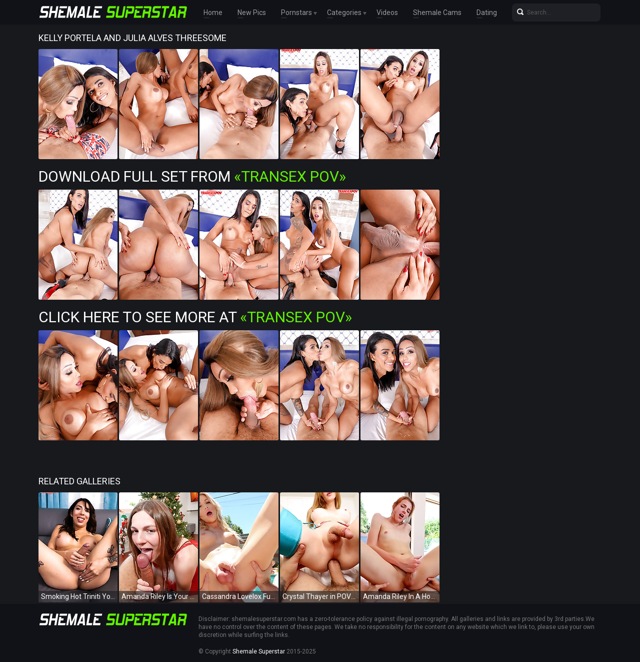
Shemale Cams (437, 13)
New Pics (252, 13)
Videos (387, 13)
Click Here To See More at (195, 317)
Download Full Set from (192, 176)
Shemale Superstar (258, 651)
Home (213, 13)
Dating (486, 13)
